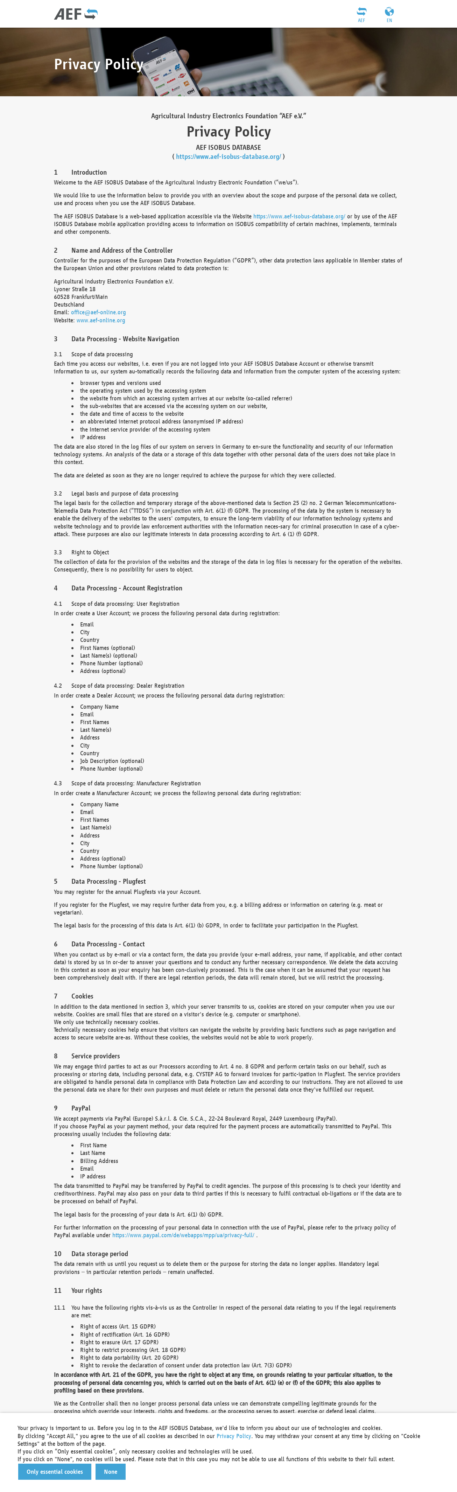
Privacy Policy (234, 1436)
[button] (54, 1472)
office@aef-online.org (98, 312)
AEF (361, 20)
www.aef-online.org (101, 320)
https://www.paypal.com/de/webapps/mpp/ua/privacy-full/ (183, 1235)
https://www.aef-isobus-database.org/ (228, 156)
